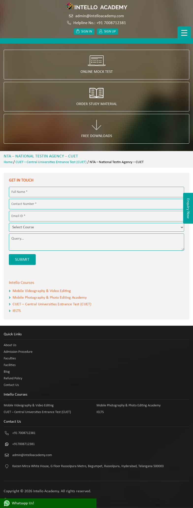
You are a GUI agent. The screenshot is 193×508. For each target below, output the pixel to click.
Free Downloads (96, 129)
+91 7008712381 (23, 433)
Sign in (84, 31)
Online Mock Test (96, 64)
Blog (7, 372)
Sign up (107, 31)
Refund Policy (13, 378)
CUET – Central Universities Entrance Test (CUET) (51, 162)
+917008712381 (23, 444)
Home (8, 162)
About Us (10, 345)
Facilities (10, 365)
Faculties (10, 358)
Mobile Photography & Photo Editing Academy (50, 298)
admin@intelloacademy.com (96, 16)
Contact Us (11, 385)
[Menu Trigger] (184, 33)
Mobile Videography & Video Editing (42, 291)
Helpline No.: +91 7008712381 (96, 23)
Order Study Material (96, 97)
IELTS (17, 311)
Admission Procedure (18, 352)
